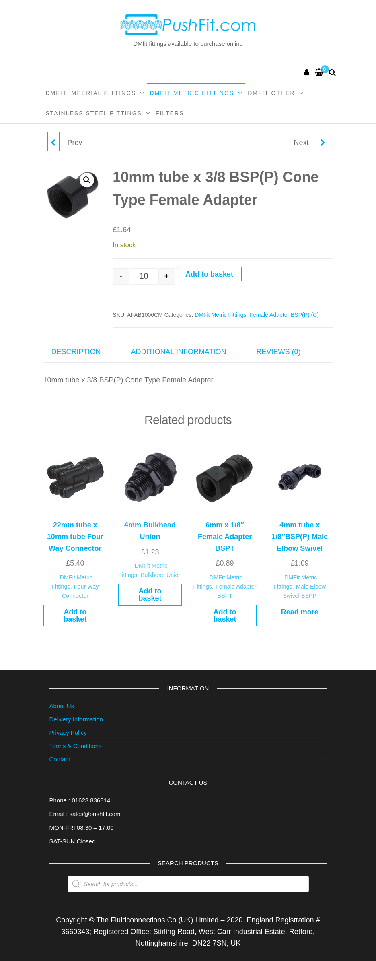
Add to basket (209, 274)
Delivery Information (76, 719)
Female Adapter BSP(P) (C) (284, 315)
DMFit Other (271, 93)
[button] (87, 180)
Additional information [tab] (178, 352)
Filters (170, 113)
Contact (59, 759)
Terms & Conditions (75, 745)
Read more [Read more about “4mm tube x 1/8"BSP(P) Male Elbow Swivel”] (299, 612)
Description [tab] (76, 352)
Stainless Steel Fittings (94, 113)
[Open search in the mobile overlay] (188, 884)
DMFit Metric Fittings (192, 93)
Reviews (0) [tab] (279, 352)
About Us (61, 706)
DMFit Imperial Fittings (91, 93)
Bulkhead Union (161, 575)
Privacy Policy (68, 732)
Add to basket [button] (75, 615)
